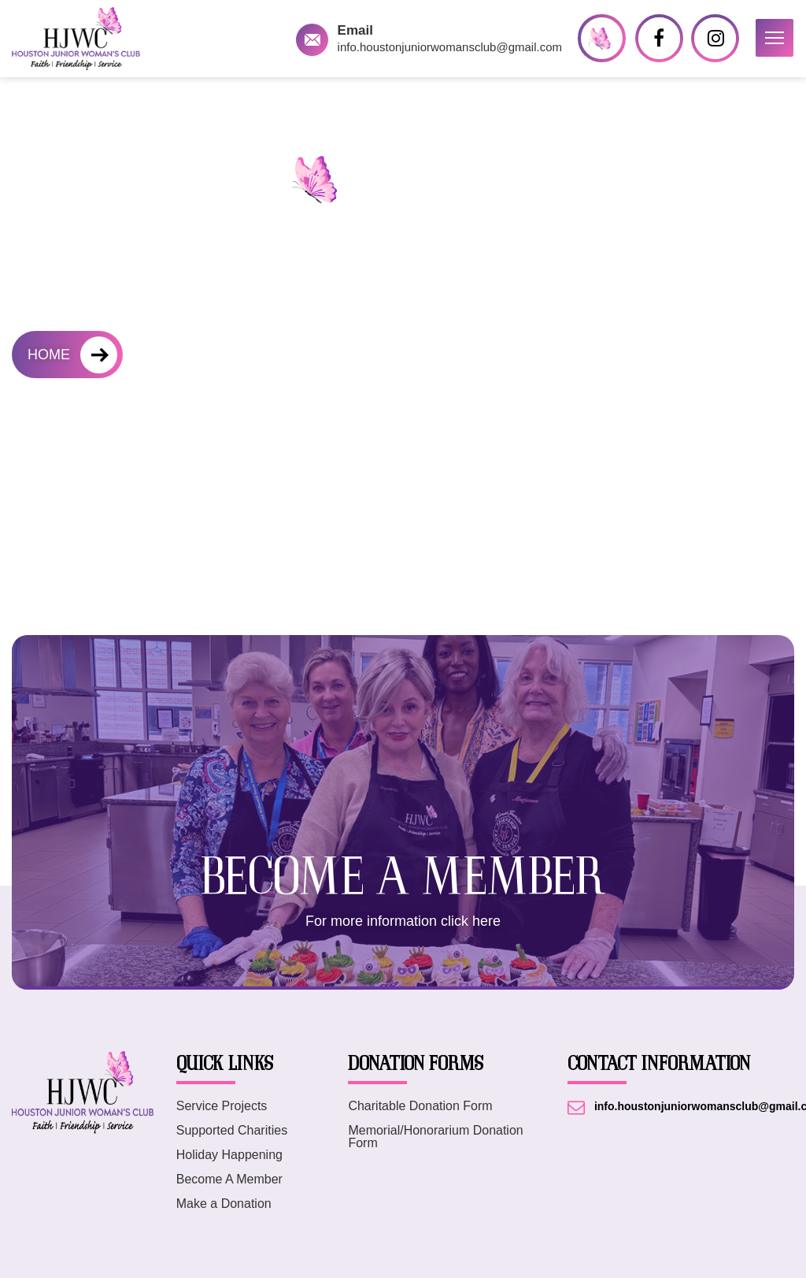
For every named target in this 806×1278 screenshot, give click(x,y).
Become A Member (229, 1179)
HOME (49, 354)
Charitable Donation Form (420, 1106)
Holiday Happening (229, 1155)
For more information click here (403, 921)
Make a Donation (224, 1204)
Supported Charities (231, 1130)
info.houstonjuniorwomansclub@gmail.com (450, 47)
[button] (774, 38)
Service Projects (222, 1106)
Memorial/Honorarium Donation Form (435, 1137)
